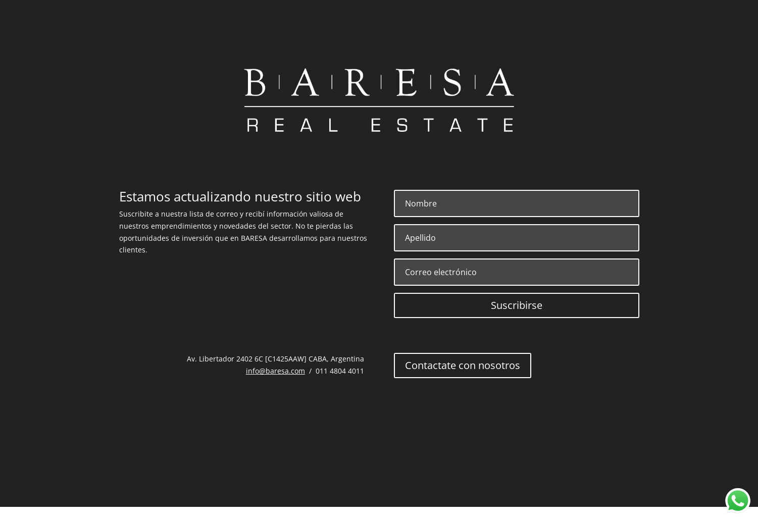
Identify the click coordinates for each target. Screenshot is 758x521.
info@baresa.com (275, 371)
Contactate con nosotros (462, 365)
